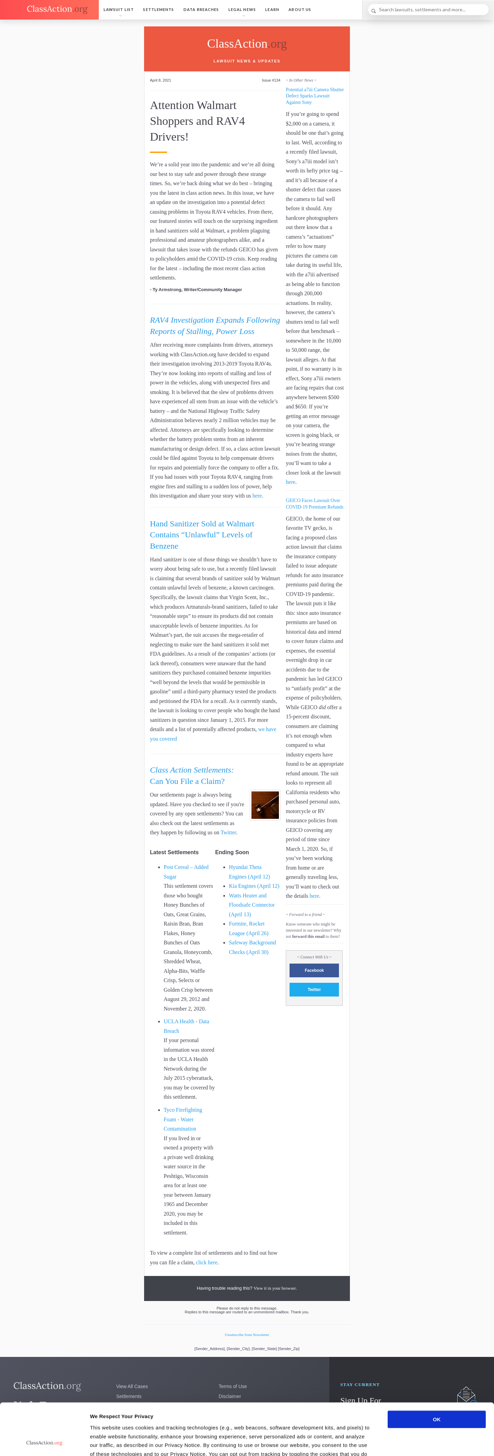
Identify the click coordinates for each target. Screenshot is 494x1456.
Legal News (242, 9)
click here (206, 1262)
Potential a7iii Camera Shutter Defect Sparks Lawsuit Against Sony (315, 96)
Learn (272, 9)
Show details (360, 1442)
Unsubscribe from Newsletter (247, 1335)
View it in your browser (275, 1288)
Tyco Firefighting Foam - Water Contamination (183, 1119)
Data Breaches (201, 9)
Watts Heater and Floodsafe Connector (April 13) (252, 905)
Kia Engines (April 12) (254, 886)
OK (437, 1371)
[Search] (428, 9)
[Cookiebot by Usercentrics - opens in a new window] (44, 1442)
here (257, 496)
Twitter (228, 832)
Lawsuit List (119, 9)
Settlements (158, 9)
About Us (300, 9)
